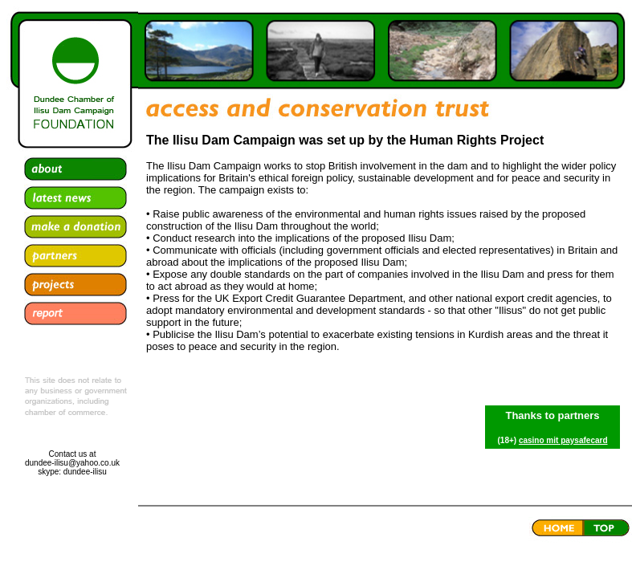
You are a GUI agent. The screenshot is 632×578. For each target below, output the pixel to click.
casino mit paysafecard (563, 440)
